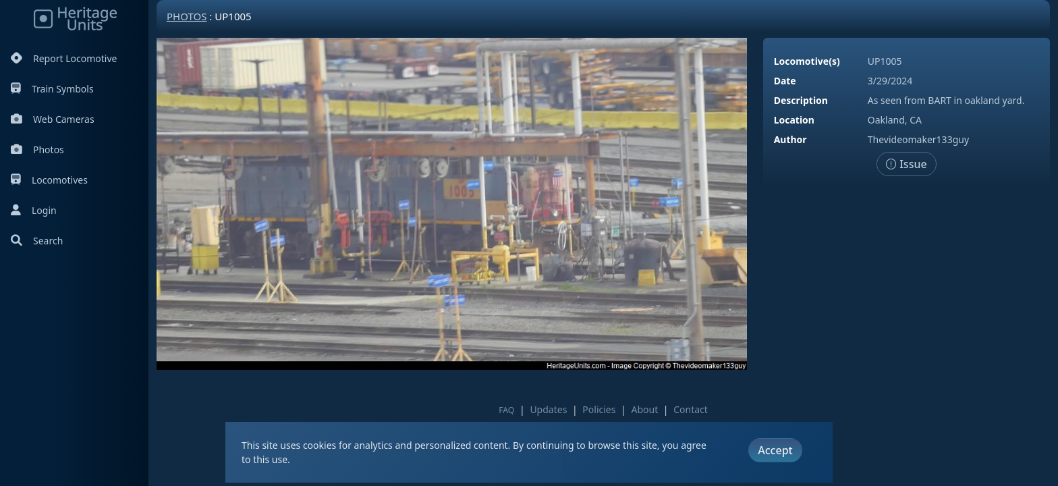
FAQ (506, 410)
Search (37, 240)
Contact (690, 409)
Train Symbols (52, 88)
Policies (598, 409)
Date (785, 80)
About (644, 409)
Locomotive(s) (807, 61)
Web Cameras (52, 119)
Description (801, 100)
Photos (37, 149)
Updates (548, 409)
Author (790, 139)
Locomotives (49, 179)
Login (34, 210)
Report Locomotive (64, 58)
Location (794, 119)
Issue (906, 164)
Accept (775, 450)
